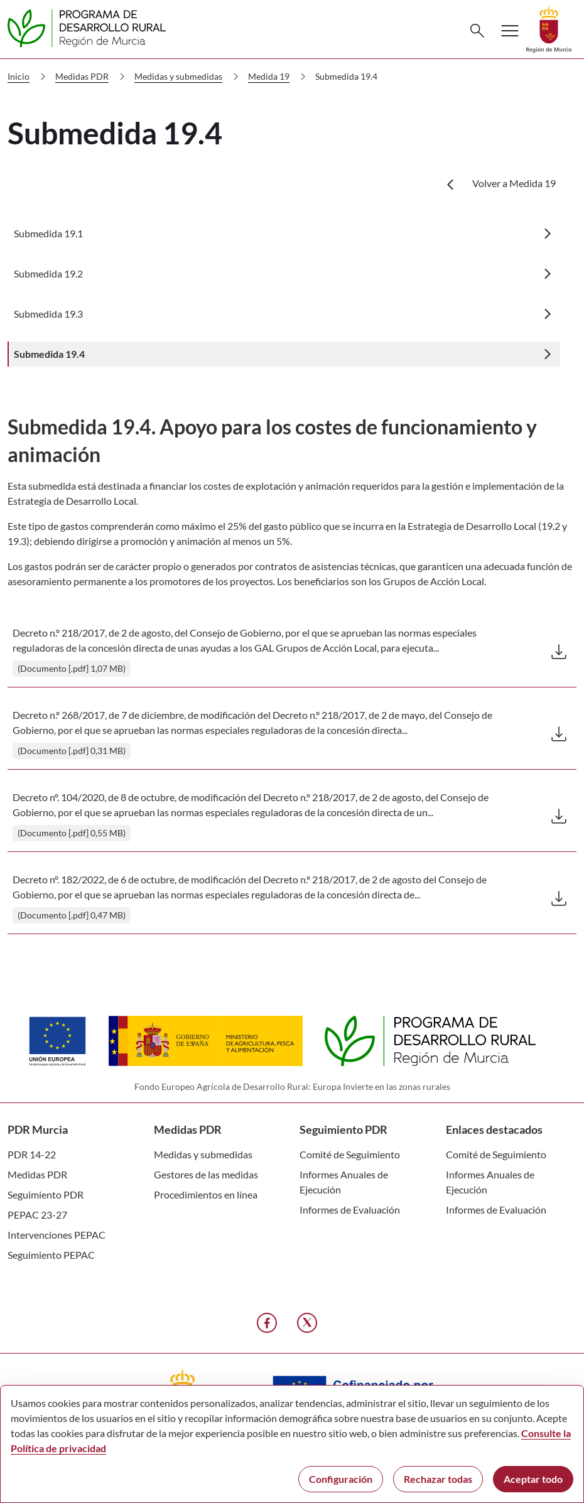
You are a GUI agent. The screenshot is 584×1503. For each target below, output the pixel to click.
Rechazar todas (438, 1479)
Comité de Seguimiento (350, 1154)
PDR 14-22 (32, 1154)
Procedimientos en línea (205, 1194)
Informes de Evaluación (350, 1209)
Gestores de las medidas (206, 1174)
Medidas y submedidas (189, 76)
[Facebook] (267, 1323)
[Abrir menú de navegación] (510, 31)
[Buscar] (477, 31)
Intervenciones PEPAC (56, 1235)
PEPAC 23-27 (37, 1214)
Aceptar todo (533, 1479)
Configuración (340, 1479)
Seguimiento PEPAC (51, 1255)
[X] (307, 1323)
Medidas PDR (92, 76)
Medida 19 (279, 76)
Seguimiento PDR (46, 1194)
